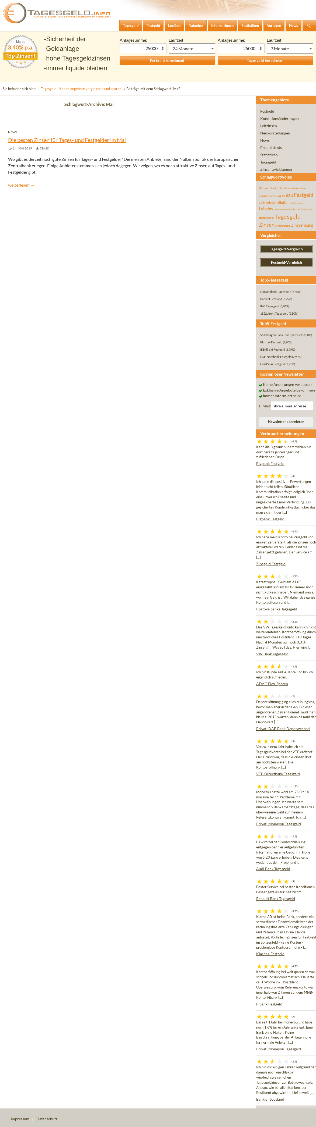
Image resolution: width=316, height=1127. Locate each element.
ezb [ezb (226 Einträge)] (289, 195)
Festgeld (267, 111)
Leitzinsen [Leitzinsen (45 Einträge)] (279, 209)
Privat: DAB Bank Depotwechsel (283, 728)
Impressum (20, 1119)
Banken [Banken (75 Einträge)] (264, 188)
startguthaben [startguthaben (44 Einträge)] (266, 217)
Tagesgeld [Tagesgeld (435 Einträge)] (288, 216)
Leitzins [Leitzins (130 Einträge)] (266, 208)
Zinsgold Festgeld (271, 563)
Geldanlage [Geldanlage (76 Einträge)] (267, 203)
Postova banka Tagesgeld (276, 609)
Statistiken (269, 154)
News (12, 132)
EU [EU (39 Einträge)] (283, 196)
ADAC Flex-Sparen (272, 683)
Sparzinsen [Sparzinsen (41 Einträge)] (307, 209)
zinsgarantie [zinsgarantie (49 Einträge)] (282, 225)
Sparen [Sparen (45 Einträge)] (296, 209)
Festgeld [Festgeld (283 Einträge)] (303, 195)
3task (44, 148)
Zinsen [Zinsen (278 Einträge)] (267, 225)
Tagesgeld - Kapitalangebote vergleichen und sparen (81, 89)
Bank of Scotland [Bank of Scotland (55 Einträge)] (280, 188)
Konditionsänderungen (279, 118)
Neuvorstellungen (275, 133)
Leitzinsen (268, 125)
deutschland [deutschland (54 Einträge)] (299, 188)
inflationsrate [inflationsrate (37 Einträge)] (296, 203)
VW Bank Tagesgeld (272, 654)
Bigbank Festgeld (270, 463)
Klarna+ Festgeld (270, 953)
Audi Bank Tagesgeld (273, 868)
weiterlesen (21, 184)
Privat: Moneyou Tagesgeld (278, 824)
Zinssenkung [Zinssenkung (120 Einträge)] (302, 225)
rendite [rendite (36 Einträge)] (288, 209)
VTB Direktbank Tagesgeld (278, 774)
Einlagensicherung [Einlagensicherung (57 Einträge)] (270, 195)
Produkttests (271, 147)
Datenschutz (46, 1119)
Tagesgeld (268, 162)
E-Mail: (265, 406)
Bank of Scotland (270, 1099)
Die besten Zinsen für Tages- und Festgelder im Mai (67, 140)
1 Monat (192, 48)
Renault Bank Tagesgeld (275, 898)
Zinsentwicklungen (276, 169)
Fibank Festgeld (269, 1004)
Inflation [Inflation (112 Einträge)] (283, 202)
